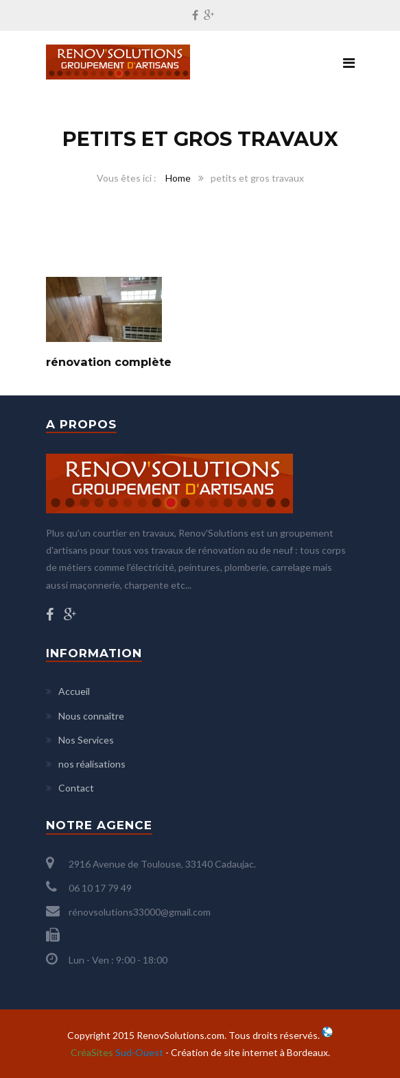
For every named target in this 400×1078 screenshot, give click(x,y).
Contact (76, 788)
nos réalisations (92, 764)
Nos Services (86, 740)
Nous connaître (91, 716)
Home (178, 178)
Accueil (74, 691)
